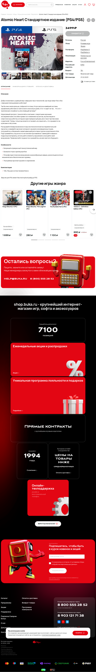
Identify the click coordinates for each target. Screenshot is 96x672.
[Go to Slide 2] (16, 76)
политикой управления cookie (51, 635)
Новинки (67, 4)
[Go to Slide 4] (36, 76)
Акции (74, 4)
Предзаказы (6, 603)
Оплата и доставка (64, 473)
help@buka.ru (15, 278)
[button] (32, 48)
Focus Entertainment (88, 61)
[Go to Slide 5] (46, 76)
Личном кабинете (54, 579)
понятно (80, 633)
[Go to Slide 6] (56, 76)
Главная (3, 14)
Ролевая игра (85, 43)
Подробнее (18, 411)
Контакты (5, 632)
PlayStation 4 (85, 52)
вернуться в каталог (48, 524)
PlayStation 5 (85, 50)
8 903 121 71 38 (71, 616)
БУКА (82, 65)
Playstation (34, 14)
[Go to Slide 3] (26, 76)
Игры (15, 14)
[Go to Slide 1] (6, 76)
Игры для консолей (24, 14)
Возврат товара (28, 603)
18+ (82, 70)
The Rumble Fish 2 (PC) (58, 207)
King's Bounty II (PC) (10, 207)
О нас (80, 4)
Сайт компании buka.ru (69, 627)
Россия (83, 40)
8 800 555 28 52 (72, 605)
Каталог (9, 14)
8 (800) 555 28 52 (42, 278)
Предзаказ (59, 4)
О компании (32, 470)
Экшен (83, 46)
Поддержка (6, 612)
